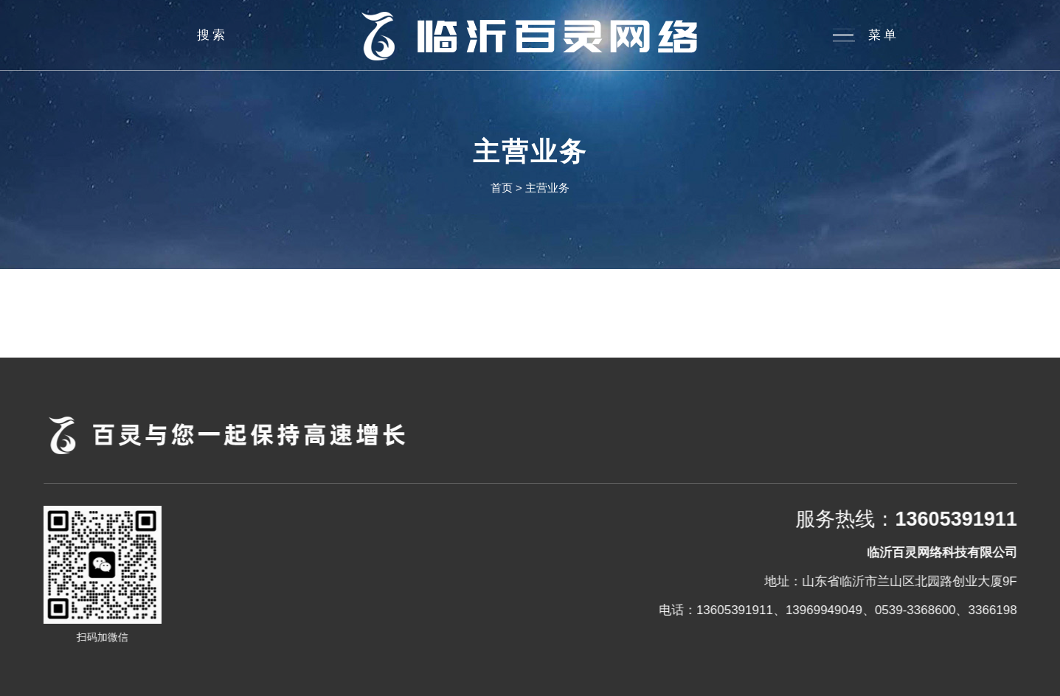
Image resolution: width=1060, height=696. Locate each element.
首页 (502, 187)
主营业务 (547, 187)
